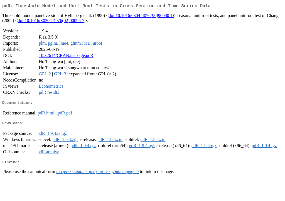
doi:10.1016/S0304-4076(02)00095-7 (51, 21)
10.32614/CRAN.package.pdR (66, 56)
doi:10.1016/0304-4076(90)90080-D (141, 16)
